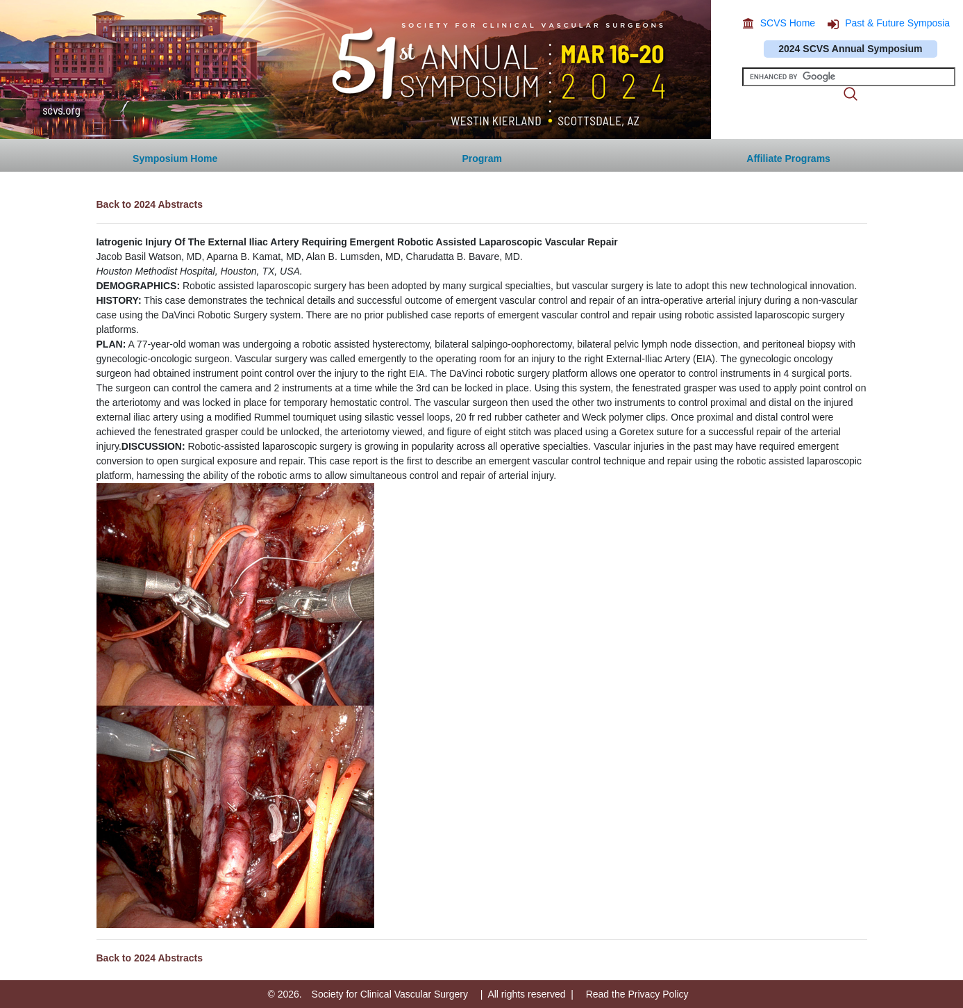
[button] (788, 155)
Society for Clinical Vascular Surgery (390, 994)
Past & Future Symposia (897, 23)
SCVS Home (787, 23)
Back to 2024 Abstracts (150, 204)
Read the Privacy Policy (637, 994)
